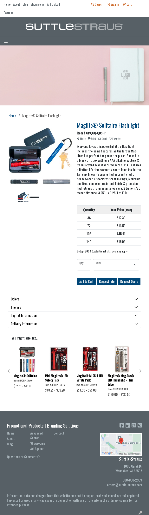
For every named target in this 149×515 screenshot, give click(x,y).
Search (97, 4)
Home (7, 4)
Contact (8, 12)
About (16, 4)
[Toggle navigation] (6, 41)
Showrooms (37, 4)
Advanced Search (36, 435)
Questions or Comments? (23, 456)
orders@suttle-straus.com (124, 484)
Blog (25, 4)
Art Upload (53, 4)
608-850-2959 (132, 479)
